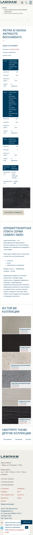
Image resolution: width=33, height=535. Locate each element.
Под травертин (7, 439)
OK (26, 527)
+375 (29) (7, 479)
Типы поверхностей (7, 495)
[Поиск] (22, 2)
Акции (19, 498)
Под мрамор (18, 439)
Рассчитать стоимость (13, 212)
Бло (18, 492)
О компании (5, 488)
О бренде (4, 492)
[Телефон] (26, 2)
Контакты (20, 495)
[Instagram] (2, 528)
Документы (4, 498)
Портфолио (21, 488)
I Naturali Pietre (14, 49)
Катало (3, 501)
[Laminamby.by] (8, 3)
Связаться (26, 522)
